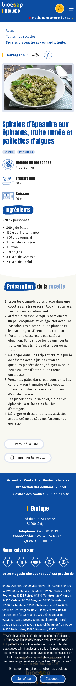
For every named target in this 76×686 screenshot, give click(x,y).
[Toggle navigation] (71, 9)
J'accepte (52, 679)
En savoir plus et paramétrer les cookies (38, 668)
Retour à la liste (24, 444)
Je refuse (24, 679)
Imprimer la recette (28, 458)
